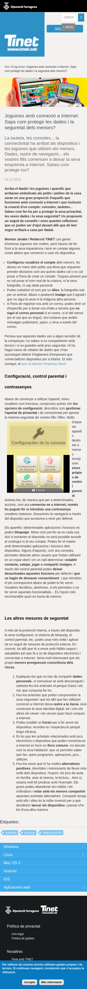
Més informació (51, 982)
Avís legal (18, 934)
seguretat (11, 832)
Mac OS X (12, 863)
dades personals (52, 832)
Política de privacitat (23, 926)
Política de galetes (23, 938)
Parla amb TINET (22, 959)
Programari (18, 66)
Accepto (29, 982)
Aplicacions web (17, 887)
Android (10, 871)
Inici (7, 66)
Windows (11, 847)
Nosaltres (15, 952)
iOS (7, 879)
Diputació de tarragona (20, 6)
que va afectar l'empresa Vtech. (44, 364)
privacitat (30, 832)
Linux (8, 855)
